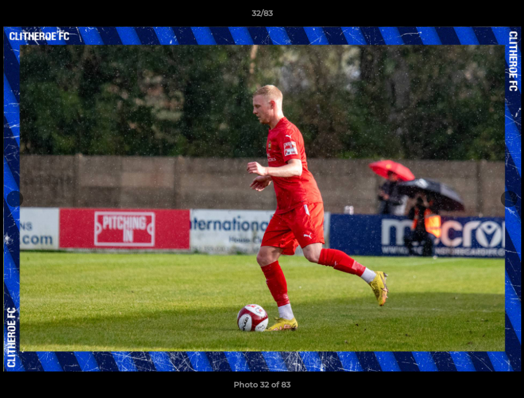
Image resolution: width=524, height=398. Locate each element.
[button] (504, 16)
